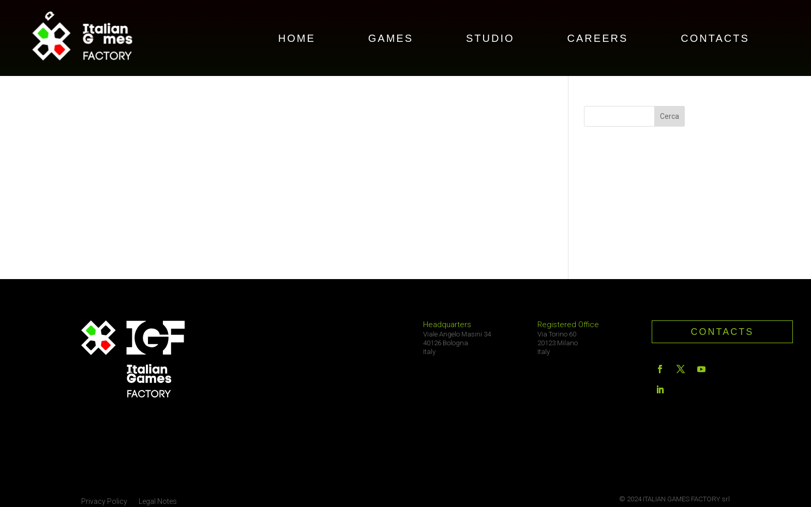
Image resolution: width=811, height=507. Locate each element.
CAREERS (597, 39)
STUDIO (490, 39)
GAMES (390, 39)
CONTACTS (715, 39)
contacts (722, 332)
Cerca (669, 116)
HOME (297, 39)
